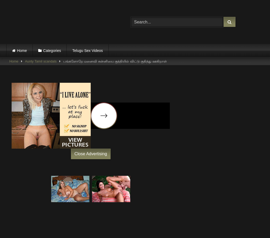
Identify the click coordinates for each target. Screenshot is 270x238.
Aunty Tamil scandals (41, 61)
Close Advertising (90, 154)
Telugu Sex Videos (87, 50)
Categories (52, 50)
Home (22, 50)
